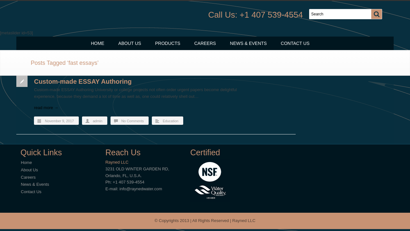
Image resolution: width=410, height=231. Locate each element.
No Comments (132, 121)
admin (97, 121)
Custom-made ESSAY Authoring (83, 81)
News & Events (248, 43)
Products (167, 43)
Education (170, 121)
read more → (46, 107)
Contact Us (295, 43)
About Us (129, 43)
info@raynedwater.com (140, 188)
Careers (205, 43)
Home (97, 43)
